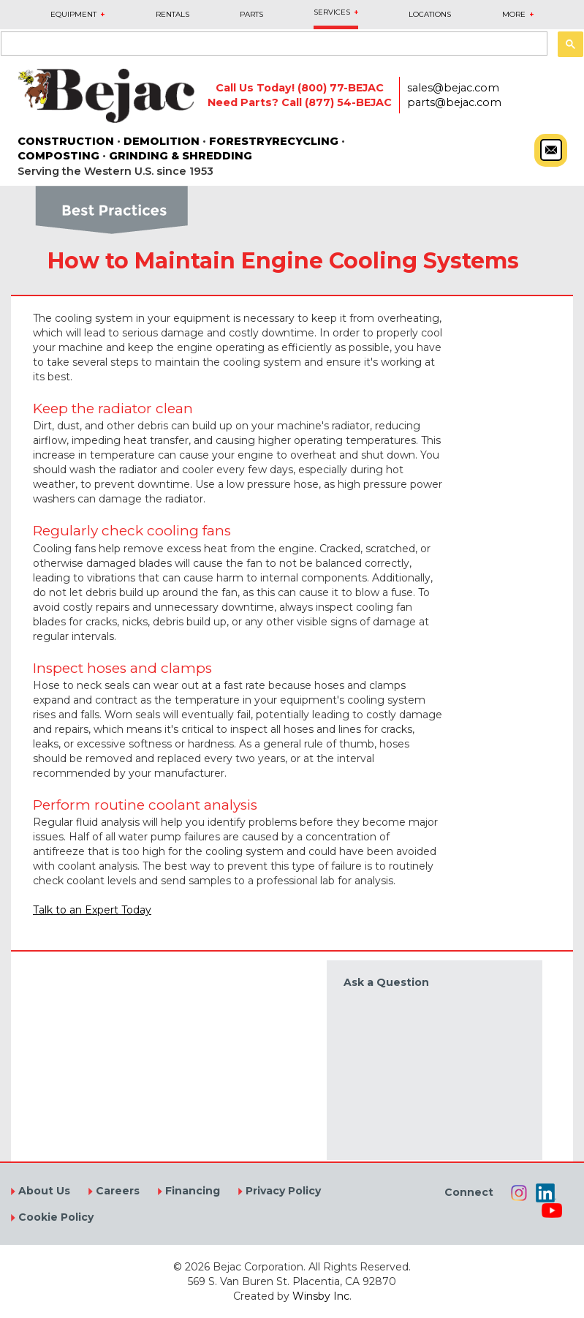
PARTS (251, 14)
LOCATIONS (430, 14)
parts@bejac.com (454, 102)
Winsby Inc (320, 1296)
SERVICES (332, 12)
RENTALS (172, 14)
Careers (116, 1190)
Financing (191, 1190)
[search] (272, 44)
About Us (42, 1190)
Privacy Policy (282, 1190)
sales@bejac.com (453, 87)
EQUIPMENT (73, 14)
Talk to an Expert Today (92, 909)
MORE (514, 14)
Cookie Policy (54, 1217)
